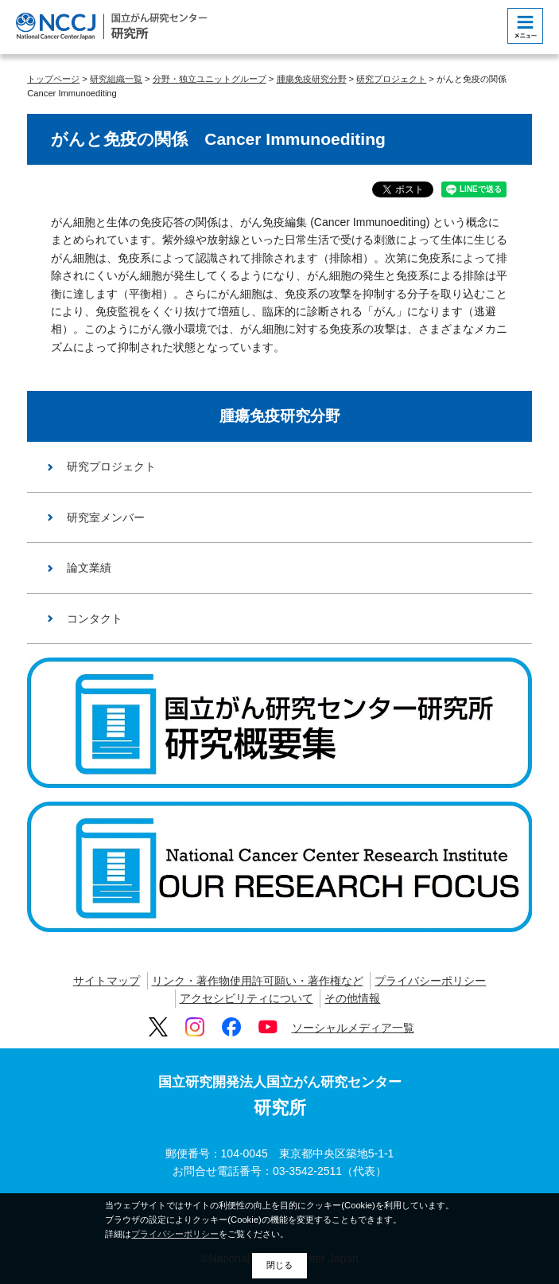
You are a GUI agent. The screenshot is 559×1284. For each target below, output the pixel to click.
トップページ (53, 79)
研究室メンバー (106, 517)
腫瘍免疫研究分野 (312, 79)
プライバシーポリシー (430, 980)
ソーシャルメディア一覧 (353, 1027)
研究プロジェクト (391, 79)
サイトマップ (106, 980)
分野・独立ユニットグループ (209, 79)
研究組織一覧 (116, 79)
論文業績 (89, 567)
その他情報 (352, 998)
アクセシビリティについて (246, 998)
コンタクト (94, 618)
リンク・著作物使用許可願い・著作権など (257, 980)
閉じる (279, 1265)
